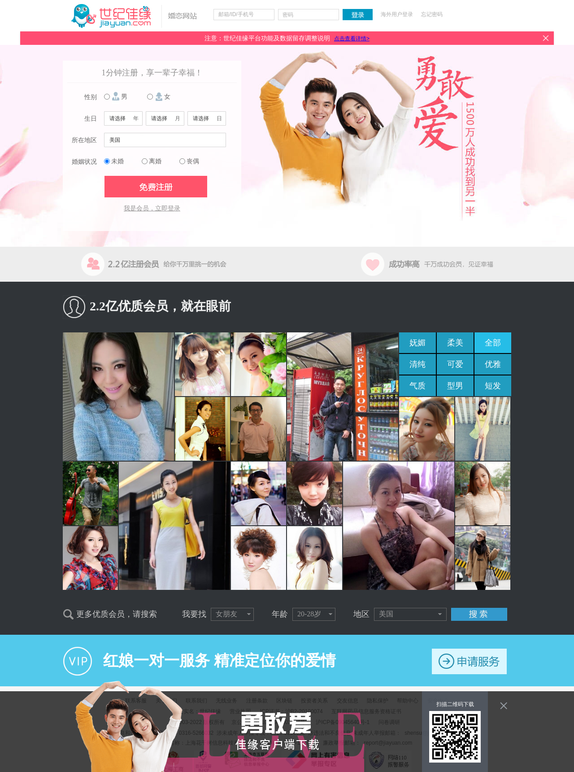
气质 (417, 385)
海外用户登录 (397, 14)
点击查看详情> (352, 38)
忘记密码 (432, 14)
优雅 (493, 364)
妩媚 (417, 342)
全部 (493, 342)
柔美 (455, 342)
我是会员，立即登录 (152, 208)
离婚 (155, 161)
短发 (493, 385)
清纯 (417, 364)
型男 (455, 385)
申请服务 (469, 661)
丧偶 (193, 161)
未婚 (117, 161)
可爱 (455, 364)
